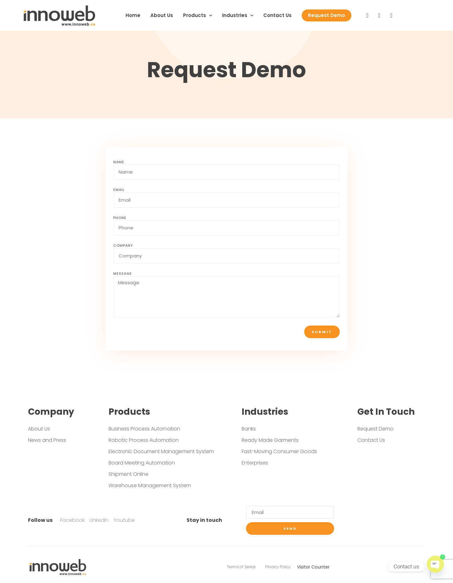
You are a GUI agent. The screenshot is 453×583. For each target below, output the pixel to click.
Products (197, 15)
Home (133, 15)
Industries (237, 15)
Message (122, 273)
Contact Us (277, 15)
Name (118, 162)
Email (119, 189)
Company (123, 245)
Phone (119, 217)
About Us (161, 15)
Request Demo (326, 15)
